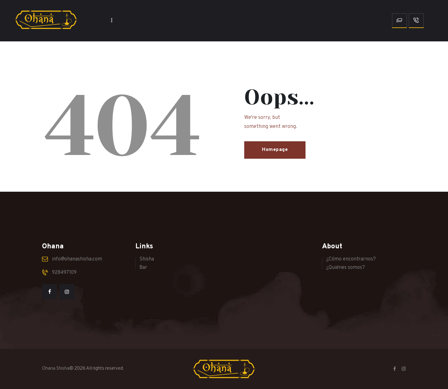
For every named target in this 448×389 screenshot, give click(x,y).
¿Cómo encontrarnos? (351, 259)
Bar (143, 268)
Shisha (146, 259)
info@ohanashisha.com (77, 259)
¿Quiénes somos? (345, 268)
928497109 (64, 272)
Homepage (275, 150)
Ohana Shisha (55, 369)
